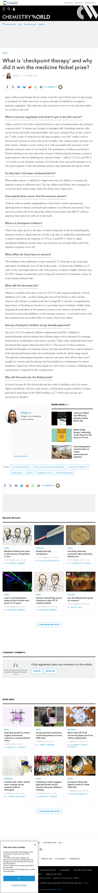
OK (19, 878)
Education (79, 3)
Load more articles (49, 625)
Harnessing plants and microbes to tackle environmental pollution (82, 451)
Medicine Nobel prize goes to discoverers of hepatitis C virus (17, 554)
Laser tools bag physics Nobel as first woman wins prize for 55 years (16, 600)
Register (50, 671)
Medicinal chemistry (78, 467)
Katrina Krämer (16, 563)
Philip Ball (77, 607)
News (5, 53)
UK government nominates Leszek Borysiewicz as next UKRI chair (49, 735)
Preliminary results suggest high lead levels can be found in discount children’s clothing (49, 786)
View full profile (20, 456)
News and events (48, 870)
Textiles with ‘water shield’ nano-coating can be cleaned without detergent (17, 786)
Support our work (53, 874)
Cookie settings (19, 885)
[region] (19, 867)
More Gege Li (59, 404)
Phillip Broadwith (49, 561)
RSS (60, 843)
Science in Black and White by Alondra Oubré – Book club (81, 417)
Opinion (39, 548)
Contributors (49, 843)
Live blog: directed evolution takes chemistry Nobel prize (80, 554)
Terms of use (46, 859)
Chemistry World (81, 563)
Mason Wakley (79, 794)
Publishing (68, 3)
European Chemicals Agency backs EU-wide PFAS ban (78, 784)
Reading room (30, 24)
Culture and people (20, 467)
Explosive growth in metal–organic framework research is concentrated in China (17, 736)
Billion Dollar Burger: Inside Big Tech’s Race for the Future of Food (83, 434)
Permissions (74, 859)
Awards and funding (83, 870)
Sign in (36, 671)
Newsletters (11, 24)
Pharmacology (44, 473)
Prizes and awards (64, 473)
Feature (71, 595)
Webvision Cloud (55, 889)
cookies (85, 883)
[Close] (35, 845)
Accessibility (60, 859)
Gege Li (16, 76)
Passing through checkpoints (43, 552)
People (30, 473)
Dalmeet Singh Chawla (78, 746)
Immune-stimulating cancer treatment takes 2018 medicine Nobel (49, 600)
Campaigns (65, 870)
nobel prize (17, 473)
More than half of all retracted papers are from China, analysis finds (80, 735)
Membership (90, 3)
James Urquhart (17, 797)
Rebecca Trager (17, 747)
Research (72, 730)
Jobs (20, 24)
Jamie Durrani (47, 745)
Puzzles (41, 24)
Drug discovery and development (49, 467)
